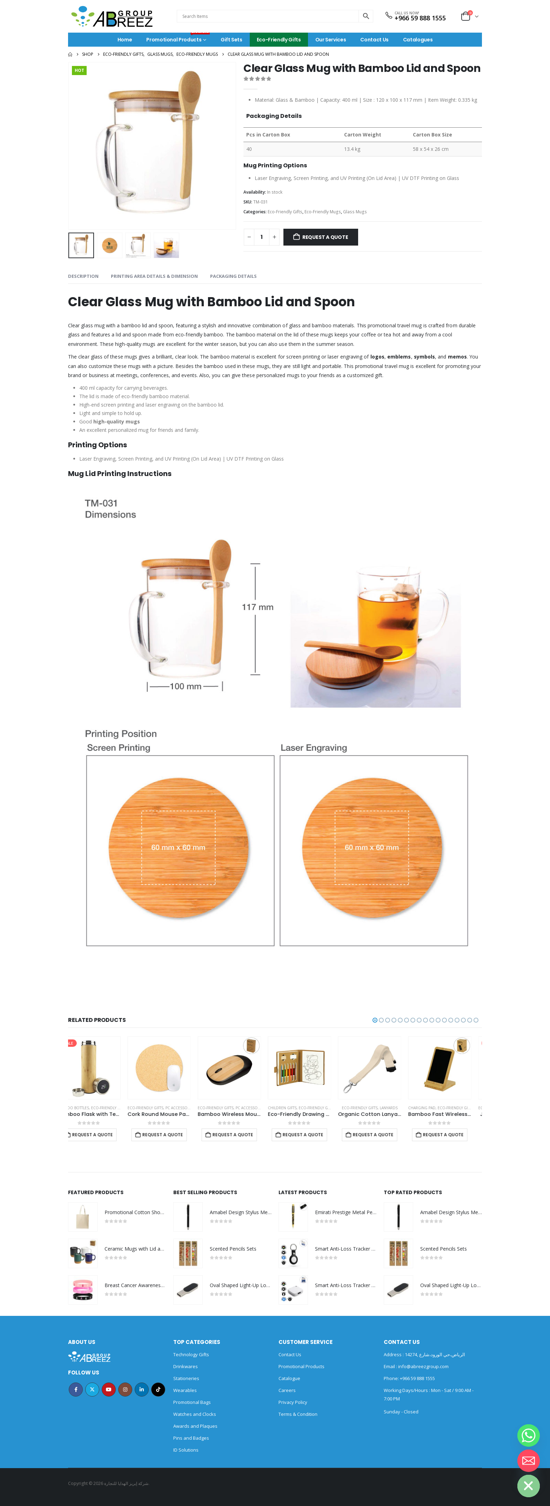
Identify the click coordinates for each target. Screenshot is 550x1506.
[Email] (528, 1461)
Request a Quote (325, 237)
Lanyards (469, 1107)
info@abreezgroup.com (423, 1366)
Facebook (76, 1390)
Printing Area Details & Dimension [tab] (154, 276)
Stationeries (186, 1378)
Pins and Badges (191, 1438)
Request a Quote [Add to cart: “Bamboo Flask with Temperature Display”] (173, 1135)
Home (125, 39)
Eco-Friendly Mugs (322, 212)
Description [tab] (83, 276)
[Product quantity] (261, 237)
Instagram (125, 1390)
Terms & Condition (298, 1414)
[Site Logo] (112, 16)
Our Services (330, 39)
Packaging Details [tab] (233, 276)
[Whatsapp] (528, 1435)
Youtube (109, 1390)
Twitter (92, 1390)
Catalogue (289, 1378)
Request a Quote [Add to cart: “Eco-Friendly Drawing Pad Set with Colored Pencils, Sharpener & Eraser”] (383, 1135)
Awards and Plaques (195, 1426)
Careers (287, 1390)
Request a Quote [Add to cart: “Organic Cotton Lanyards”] (454, 1135)
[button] (375, 1020)
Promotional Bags (192, 1402)
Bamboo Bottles (84, 1107)
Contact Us (374, 39)
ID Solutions (186, 1450)
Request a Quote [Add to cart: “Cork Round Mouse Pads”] (243, 1135)
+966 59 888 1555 (420, 18)
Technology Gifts (191, 1354)
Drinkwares (185, 1366)
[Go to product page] (99, 1068)
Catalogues (418, 39)
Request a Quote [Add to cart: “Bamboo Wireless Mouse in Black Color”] (313, 1135)
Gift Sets (231, 39)
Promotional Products (178, 38)
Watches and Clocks (194, 1414)
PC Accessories (261, 1107)
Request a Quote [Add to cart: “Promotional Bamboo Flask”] (103, 1135)
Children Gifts (363, 1107)
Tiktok (158, 1390)
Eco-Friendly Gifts (279, 39)
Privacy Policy (293, 1402)
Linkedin (142, 1390)
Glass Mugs (355, 212)
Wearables (185, 1390)
